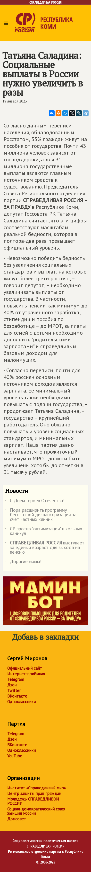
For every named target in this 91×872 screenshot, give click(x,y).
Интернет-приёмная (26, 674)
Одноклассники (21, 701)
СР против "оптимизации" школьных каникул (43, 531)
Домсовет (16, 819)
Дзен (12, 685)
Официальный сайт (24, 668)
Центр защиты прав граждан (34, 793)
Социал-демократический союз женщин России (36, 811)
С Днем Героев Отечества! (35, 501)
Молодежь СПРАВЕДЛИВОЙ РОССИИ (33, 801)
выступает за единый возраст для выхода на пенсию (44, 548)
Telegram (15, 679)
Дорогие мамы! (23, 562)
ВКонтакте (17, 696)
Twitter (14, 690)
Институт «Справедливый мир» (36, 788)
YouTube (14, 756)
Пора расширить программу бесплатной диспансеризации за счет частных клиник (40, 515)
